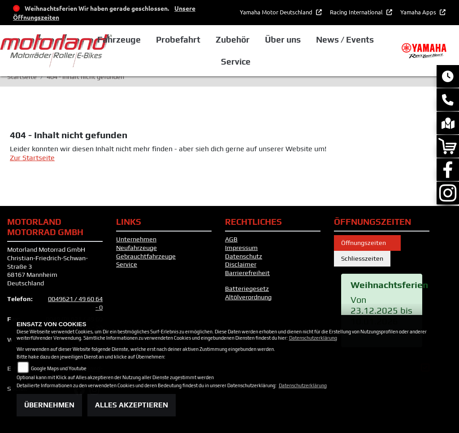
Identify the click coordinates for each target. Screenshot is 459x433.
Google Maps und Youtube (59, 368)
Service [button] (261, 61)
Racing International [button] (357, 12)
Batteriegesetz (247, 288)
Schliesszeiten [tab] (362, 258)
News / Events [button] (369, 39)
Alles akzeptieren (131, 405)
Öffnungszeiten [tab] (367, 242)
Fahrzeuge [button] (145, 39)
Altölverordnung (248, 297)
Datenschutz (243, 256)
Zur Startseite (32, 157)
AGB (231, 239)
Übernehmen (49, 405)
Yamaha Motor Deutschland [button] (277, 12)
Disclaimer (240, 264)
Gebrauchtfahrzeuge (146, 256)
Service (126, 264)
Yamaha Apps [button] (418, 12)
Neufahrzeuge (136, 247)
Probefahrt (204, 39)
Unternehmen (136, 239)
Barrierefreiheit (247, 272)
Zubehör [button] (258, 39)
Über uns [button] (308, 39)
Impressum (241, 247)
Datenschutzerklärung (313, 338)
